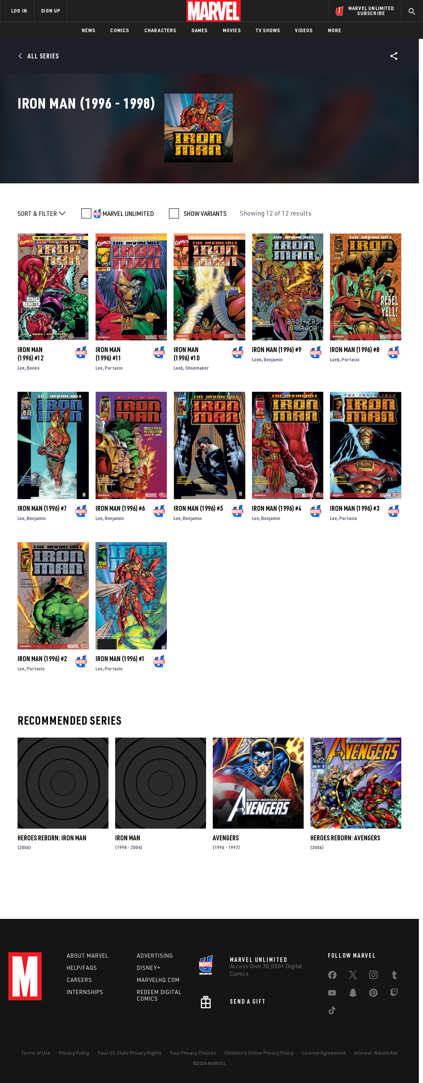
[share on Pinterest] (373, 997)
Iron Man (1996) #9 (276, 394)
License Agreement (324, 1056)
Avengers (226, 882)
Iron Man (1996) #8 (354, 394)
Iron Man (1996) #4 (276, 552)
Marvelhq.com (158, 982)
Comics (119, 30)
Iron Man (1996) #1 (120, 702)
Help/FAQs (82, 970)
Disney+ (149, 970)
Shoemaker (197, 412)
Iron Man (127, 882)
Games (199, 30)
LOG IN (19, 11)
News (89, 30)
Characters (160, 30)
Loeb (178, 412)
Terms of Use (35, 1056)
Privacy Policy (74, 1056)
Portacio (114, 412)
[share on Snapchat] (353, 997)
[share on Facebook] (332, 979)
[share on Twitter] (353, 979)
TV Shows (268, 30)
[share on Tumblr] (394, 979)
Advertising (155, 958)
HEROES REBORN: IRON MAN (52, 882)
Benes (33, 412)
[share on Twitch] (394, 997)
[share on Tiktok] (332, 1014)
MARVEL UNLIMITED (128, 257)
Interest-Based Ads (376, 1056)
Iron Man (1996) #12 (30, 398)
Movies (232, 30)
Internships (85, 994)
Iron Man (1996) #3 (354, 552)
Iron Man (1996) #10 (186, 398)
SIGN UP (50, 11)
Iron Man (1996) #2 (42, 702)
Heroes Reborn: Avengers (345, 882)
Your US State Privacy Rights (129, 1056)
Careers (79, 982)
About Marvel (87, 958)
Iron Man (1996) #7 (42, 552)
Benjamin (273, 404)
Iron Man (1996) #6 (120, 552)
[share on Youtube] (332, 997)
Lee (21, 412)
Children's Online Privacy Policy (259, 1056)
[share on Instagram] (373, 979)
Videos (303, 30)
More (335, 30)
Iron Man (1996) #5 (198, 552)
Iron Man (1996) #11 (108, 398)
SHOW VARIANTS (205, 257)
